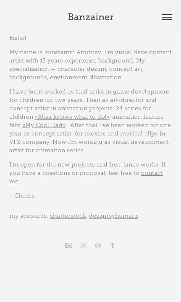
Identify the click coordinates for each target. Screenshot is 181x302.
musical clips (139, 133)
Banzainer (90, 17)
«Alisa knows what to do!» (72, 117)
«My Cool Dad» (44, 125)
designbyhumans (114, 216)
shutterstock (68, 216)
